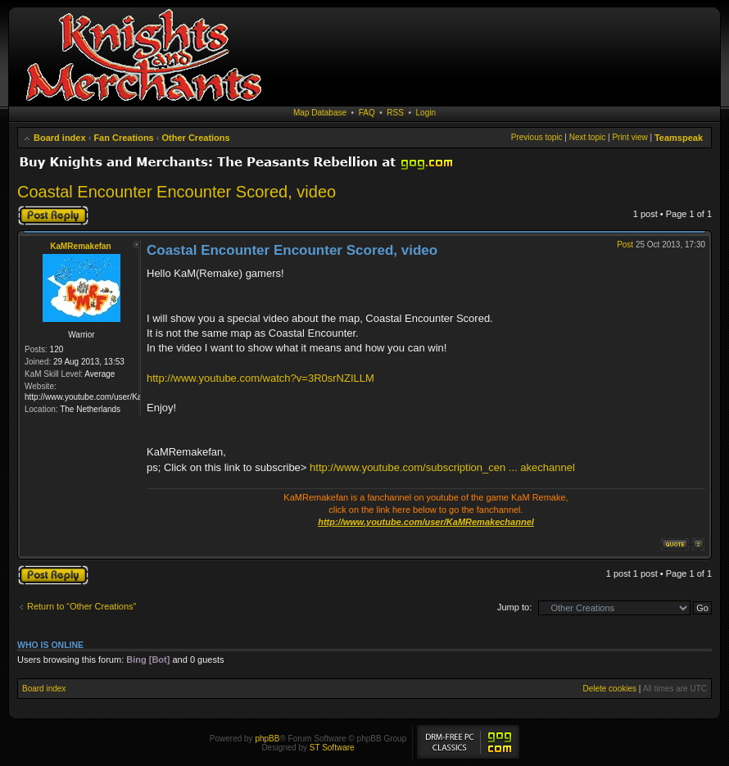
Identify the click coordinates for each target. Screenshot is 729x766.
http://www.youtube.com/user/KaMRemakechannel (426, 522)
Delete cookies (609, 688)
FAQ (367, 112)
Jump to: (514, 607)
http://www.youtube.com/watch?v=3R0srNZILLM (260, 378)
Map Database (319, 112)
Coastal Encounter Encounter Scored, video (176, 192)
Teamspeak (678, 138)
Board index (60, 138)
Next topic (587, 137)
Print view (629, 137)
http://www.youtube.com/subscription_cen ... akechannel (442, 467)
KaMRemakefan (80, 246)
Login (426, 112)
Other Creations (196, 138)
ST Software (332, 747)
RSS (395, 112)
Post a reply (53, 215)
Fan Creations (123, 138)
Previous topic (537, 137)
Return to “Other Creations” (81, 606)
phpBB (267, 738)
